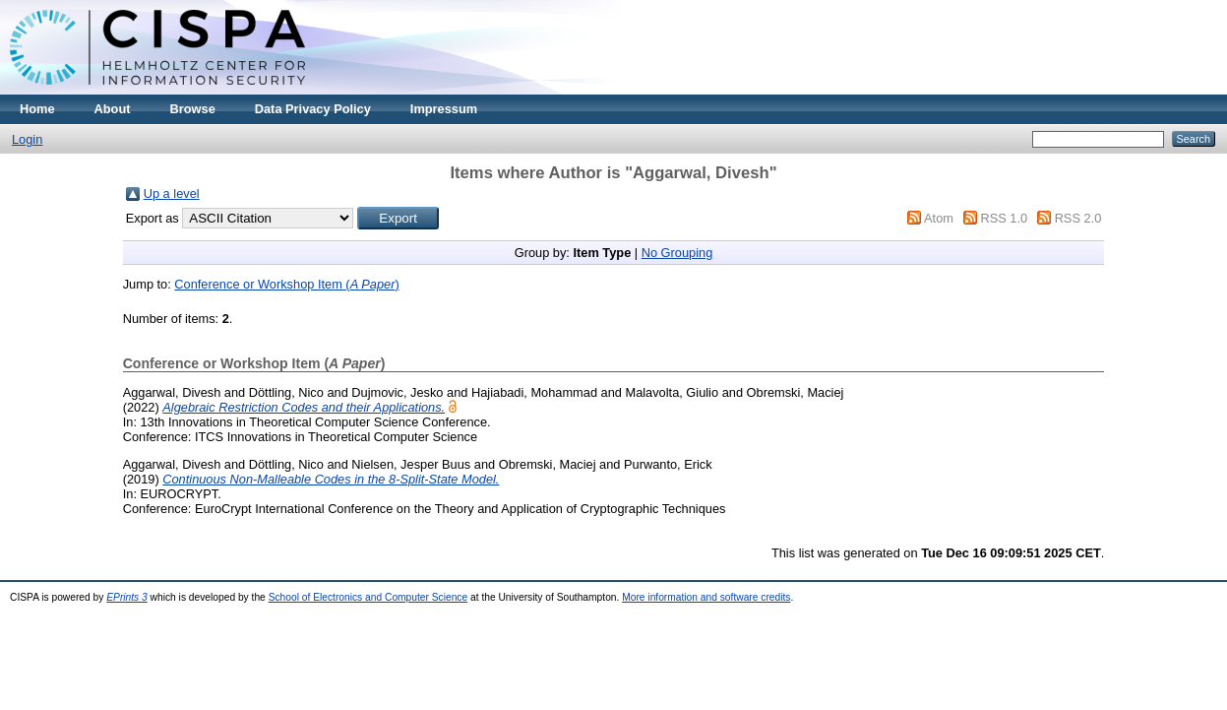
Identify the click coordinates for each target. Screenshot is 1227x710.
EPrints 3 (127, 597)
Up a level (172, 193)
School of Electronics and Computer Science (368, 597)
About (112, 108)
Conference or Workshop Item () (286, 284)
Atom (938, 218)
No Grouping (677, 252)
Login (27, 139)
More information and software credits (706, 597)
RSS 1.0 (1003, 218)
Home (37, 108)
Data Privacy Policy (313, 108)
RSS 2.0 (1078, 218)
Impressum (443, 108)
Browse (192, 108)
